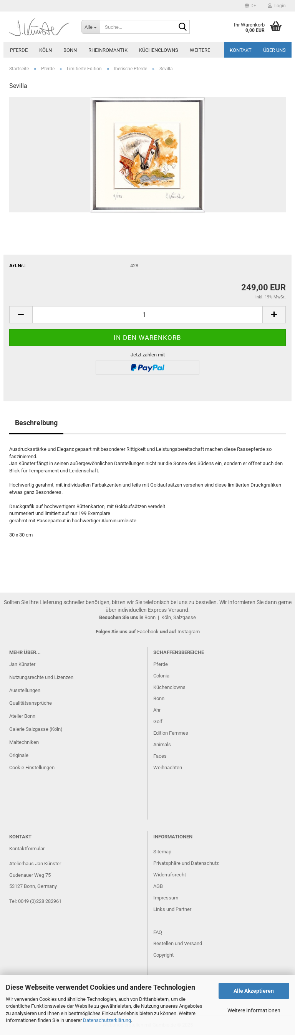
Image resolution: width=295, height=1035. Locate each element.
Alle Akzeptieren (254, 991)
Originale (18, 755)
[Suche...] (90, 27)
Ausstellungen (24, 690)
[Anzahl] (147, 314)
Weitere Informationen (253, 1010)
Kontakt (241, 50)
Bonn (70, 50)
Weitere (200, 50)
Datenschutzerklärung (107, 1020)
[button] (250, 6)
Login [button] (277, 5)
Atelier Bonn (22, 716)
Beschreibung (36, 423)
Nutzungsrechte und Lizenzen (41, 677)
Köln (45, 50)
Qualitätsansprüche (30, 703)
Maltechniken (24, 742)
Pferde (19, 50)
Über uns (274, 50)
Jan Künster (22, 664)
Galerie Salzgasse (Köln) (36, 729)
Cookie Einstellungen (32, 767)
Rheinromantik (108, 50)
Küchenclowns (158, 50)
